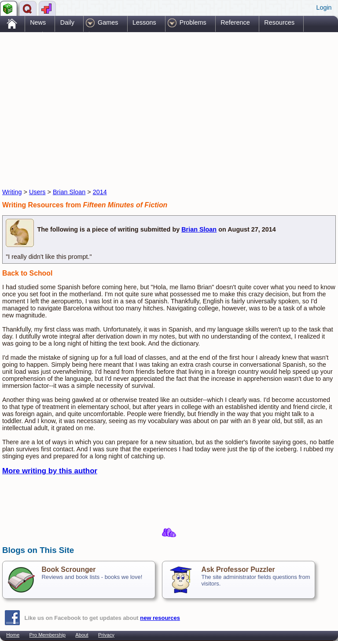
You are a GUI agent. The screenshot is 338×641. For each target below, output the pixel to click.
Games (108, 22)
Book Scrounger (68, 569)
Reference (235, 22)
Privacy (106, 634)
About (81, 634)
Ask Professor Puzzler (238, 569)
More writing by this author (49, 471)
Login (323, 7)
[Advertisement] (105, 102)
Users (37, 191)
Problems (193, 22)
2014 (100, 191)
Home (12, 634)
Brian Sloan (69, 191)
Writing (12, 191)
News (38, 22)
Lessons (144, 22)
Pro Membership (47, 634)
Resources (279, 22)
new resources (160, 618)
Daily (67, 22)
